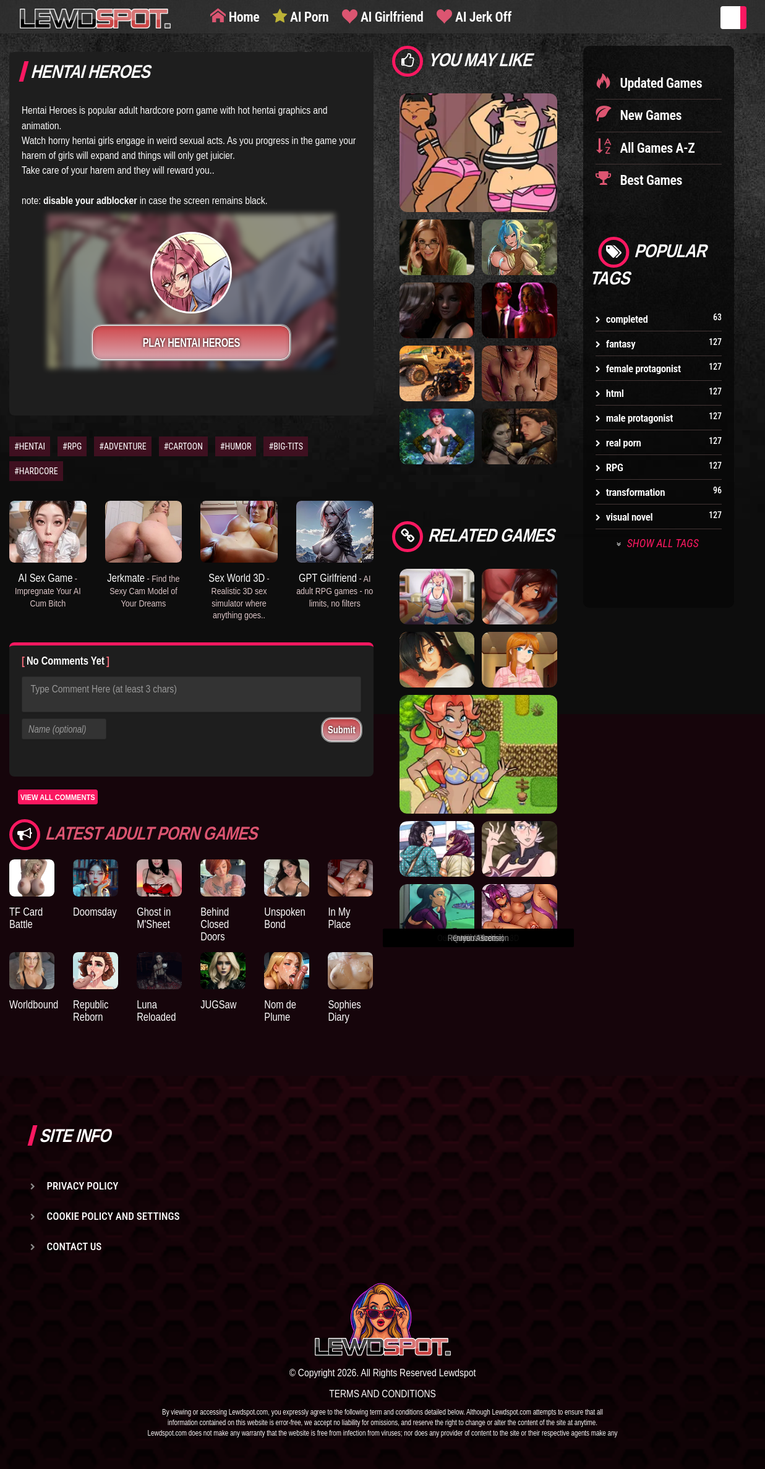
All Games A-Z (656, 148)
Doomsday (95, 911)
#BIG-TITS (285, 446)
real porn (623, 442)
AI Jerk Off (481, 17)
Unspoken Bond (284, 917)
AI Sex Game (48, 589)
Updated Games (660, 83)
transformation (635, 492)
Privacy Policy (83, 1186)
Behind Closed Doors (214, 924)
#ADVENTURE (122, 446)
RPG (614, 467)
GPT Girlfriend (334, 589)
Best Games (649, 180)
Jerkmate (143, 589)
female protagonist (643, 368)
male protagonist (639, 418)
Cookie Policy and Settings (113, 1216)
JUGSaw (218, 1004)
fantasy (621, 344)
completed (627, 319)
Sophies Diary (344, 1010)
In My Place (339, 917)
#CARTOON (183, 446)
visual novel (629, 517)
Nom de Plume (280, 1010)
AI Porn (307, 17)
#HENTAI (29, 446)
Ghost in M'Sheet (154, 917)
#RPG (72, 446)
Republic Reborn (90, 1010)
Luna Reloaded (156, 1010)
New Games (649, 115)
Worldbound (33, 1004)
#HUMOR (236, 446)
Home (242, 17)
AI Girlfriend (390, 17)
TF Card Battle (26, 917)
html (615, 393)
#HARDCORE (36, 471)
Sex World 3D (238, 595)
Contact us (74, 1246)
